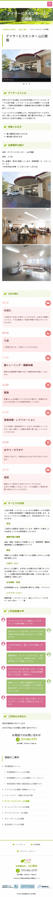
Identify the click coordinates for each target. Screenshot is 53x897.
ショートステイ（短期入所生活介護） (19, 795)
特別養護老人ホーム (12, 766)
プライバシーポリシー (28, 851)
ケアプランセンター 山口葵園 (16, 812)
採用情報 (37, 844)
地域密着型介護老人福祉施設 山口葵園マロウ (24, 783)
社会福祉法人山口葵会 (10, 8)
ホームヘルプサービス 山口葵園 (16, 807)
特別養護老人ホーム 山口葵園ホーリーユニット (25, 778)
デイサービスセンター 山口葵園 (16, 801)
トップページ (20, 844)
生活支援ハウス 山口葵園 (14, 824)
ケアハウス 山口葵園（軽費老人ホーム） (20, 789)
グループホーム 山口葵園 (14, 818)
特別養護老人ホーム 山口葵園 (18, 772)
